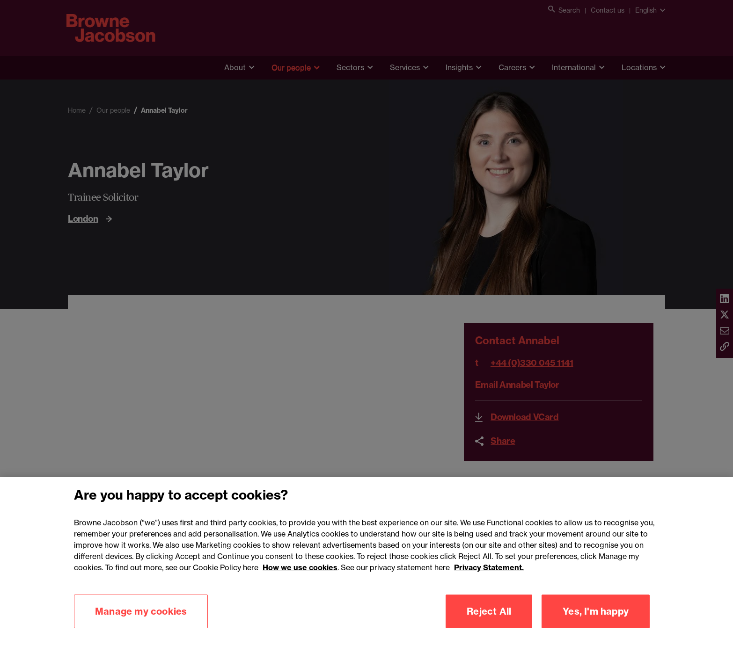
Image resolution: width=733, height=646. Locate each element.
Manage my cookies (141, 624)
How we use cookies (300, 580)
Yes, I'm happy (596, 624)
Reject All (489, 624)
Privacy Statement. (489, 580)
